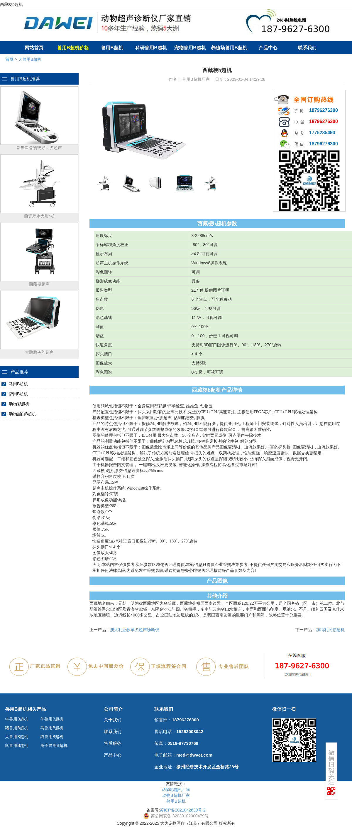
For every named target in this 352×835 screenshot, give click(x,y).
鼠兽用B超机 (16, 745)
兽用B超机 (112, 47)
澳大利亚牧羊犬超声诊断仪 (134, 629)
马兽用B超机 (51, 727)
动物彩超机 (19, 403)
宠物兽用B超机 (190, 47)
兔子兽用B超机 (53, 745)
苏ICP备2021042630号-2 (183, 810)
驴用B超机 (18, 394)
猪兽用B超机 (16, 727)
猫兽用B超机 (51, 736)
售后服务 (112, 743)
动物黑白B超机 (22, 413)
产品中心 (268, 47)
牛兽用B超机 (16, 719)
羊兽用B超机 (51, 719)
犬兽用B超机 (29, 59)
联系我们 (307, 47)
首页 (9, 59)
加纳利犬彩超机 (330, 629)
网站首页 (34, 47)
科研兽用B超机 (151, 47)
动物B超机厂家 (175, 795)
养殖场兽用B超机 (229, 47)
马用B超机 (18, 384)
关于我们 (112, 719)
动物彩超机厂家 (176, 789)
